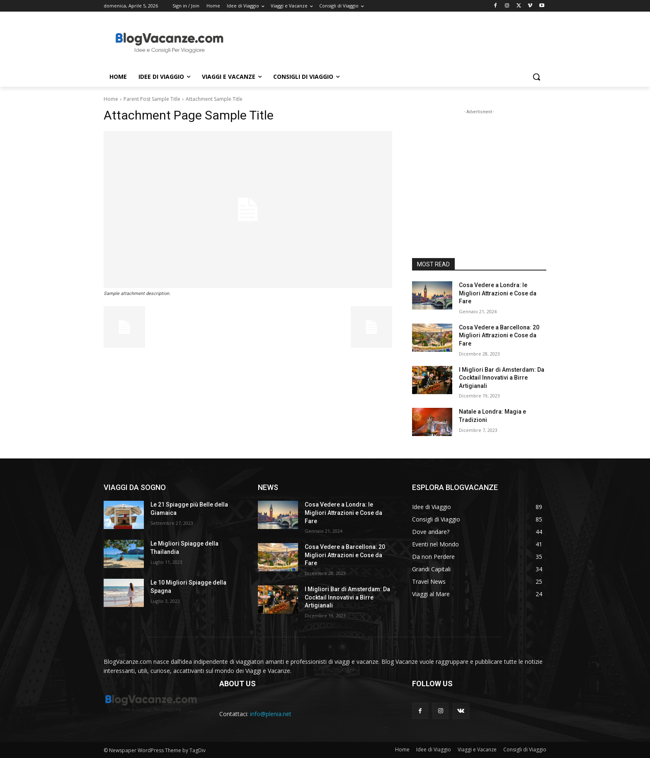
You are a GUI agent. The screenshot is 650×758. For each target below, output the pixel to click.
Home (111, 98)
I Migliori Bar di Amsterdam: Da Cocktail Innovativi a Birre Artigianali (501, 377)
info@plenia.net (270, 714)
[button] (536, 77)
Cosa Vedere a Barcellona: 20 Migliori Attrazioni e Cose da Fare (499, 335)
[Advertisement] (387, 42)
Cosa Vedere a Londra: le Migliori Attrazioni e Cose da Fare (497, 293)
